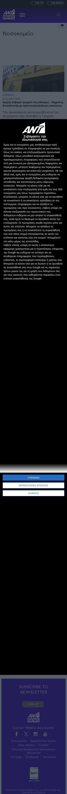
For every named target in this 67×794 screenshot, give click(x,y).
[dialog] (33, 397)
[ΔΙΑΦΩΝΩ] (60, 125)
